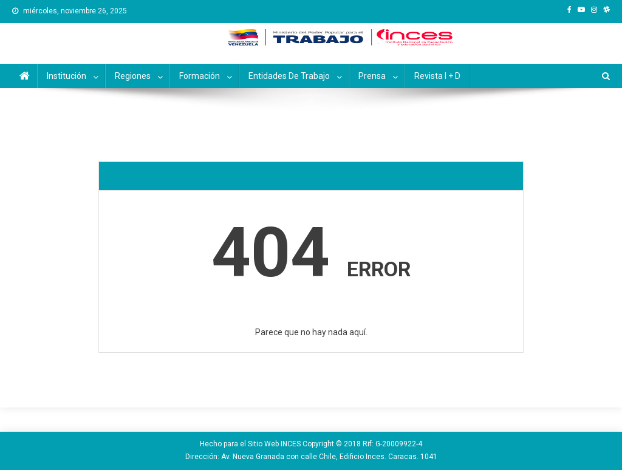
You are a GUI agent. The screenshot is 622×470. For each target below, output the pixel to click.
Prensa (372, 76)
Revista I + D (437, 76)
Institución (66, 76)
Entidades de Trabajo (289, 76)
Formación (199, 76)
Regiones (133, 76)
